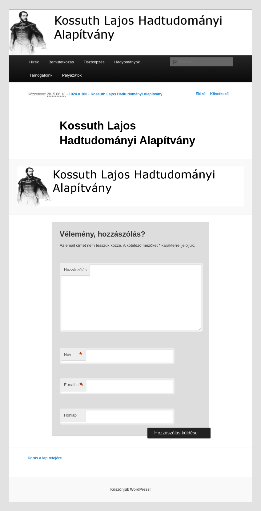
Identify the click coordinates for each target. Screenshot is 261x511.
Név (73, 354)
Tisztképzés (94, 62)
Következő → (221, 94)
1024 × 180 (78, 94)
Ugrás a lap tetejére (45, 458)
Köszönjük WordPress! (130, 489)
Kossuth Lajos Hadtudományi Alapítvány (126, 94)
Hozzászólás (75, 269)
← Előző (198, 94)
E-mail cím (73, 385)
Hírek (34, 62)
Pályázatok (72, 75)
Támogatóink (40, 75)
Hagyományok (127, 62)
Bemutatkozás (61, 62)
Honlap (70, 415)
